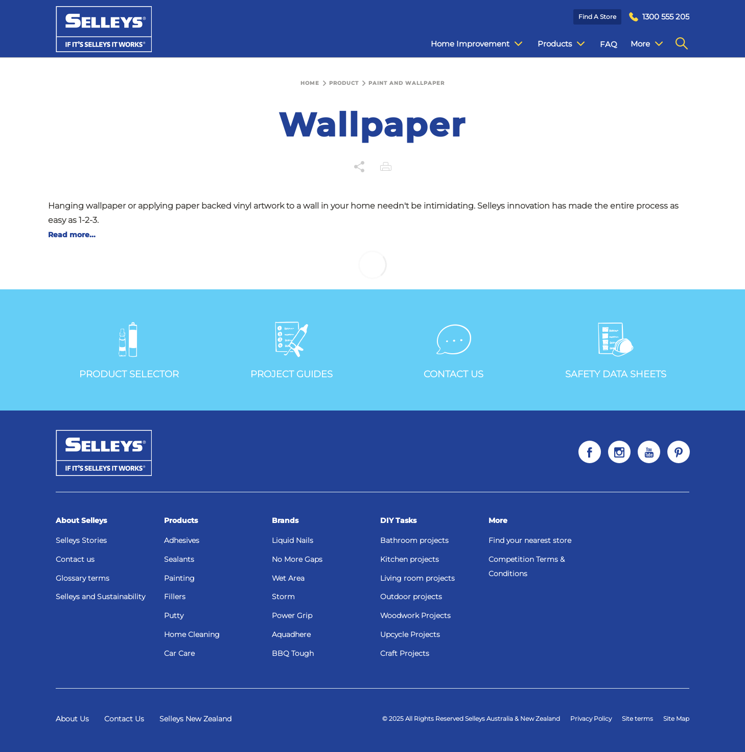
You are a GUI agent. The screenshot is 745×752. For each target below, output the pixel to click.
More (497, 520)
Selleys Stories (81, 540)
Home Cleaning (192, 634)
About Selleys (81, 520)
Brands (285, 520)
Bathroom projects (414, 540)
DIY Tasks (398, 520)
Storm (283, 596)
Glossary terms (82, 578)
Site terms (637, 718)
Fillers (174, 596)
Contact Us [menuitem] (644, 44)
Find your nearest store (529, 540)
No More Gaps (297, 559)
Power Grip (292, 615)
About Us (72, 718)
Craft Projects (404, 653)
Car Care (179, 653)
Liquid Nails (292, 540)
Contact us (75, 559)
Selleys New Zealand (195, 718)
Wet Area (288, 578)
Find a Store (597, 16)
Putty (173, 615)
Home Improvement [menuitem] (469, 44)
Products (181, 520)
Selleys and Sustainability (100, 596)
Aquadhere (291, 634)
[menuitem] (659, 17)
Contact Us (124, 718)
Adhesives (181, 540)
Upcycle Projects (410, 634)
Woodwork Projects (415, 615)
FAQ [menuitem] (601, 44)
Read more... (72, 234)
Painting (179, 578)
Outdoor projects (411, 596)
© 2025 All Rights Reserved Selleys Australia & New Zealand (471, 718)
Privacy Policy (591, 718)
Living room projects (417, 578)
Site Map (676, 718)
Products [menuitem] (553, 44)
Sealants (179, 559)
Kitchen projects (409, 559)
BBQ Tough (293, 653)
